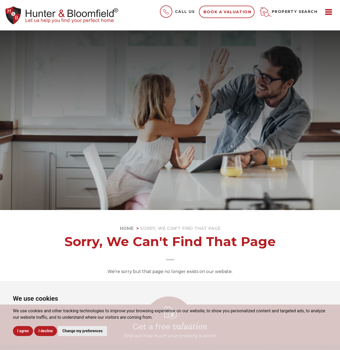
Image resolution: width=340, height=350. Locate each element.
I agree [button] (23, 331)
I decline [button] (45, 331)
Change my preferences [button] (82, 331)
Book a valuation (227, 11)
